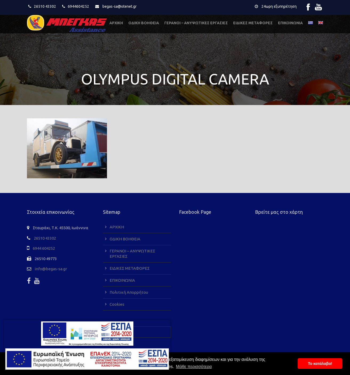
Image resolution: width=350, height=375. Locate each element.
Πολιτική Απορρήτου (129, 292)
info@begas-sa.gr (51, 269)
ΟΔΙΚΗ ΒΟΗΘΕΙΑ (143, 23)
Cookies (117, 304)
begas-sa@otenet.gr (119, 6)
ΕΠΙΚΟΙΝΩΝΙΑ (290, 23)
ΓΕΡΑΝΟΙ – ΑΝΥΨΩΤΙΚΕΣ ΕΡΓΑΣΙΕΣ (196, 23)
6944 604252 (44, 248)
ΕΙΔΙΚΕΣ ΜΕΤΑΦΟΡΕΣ (253, 23)
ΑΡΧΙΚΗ (116, 23)
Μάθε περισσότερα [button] (194, 366)
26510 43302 (45, 6)
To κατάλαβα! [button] (320, 363)
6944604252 (78, 6)
